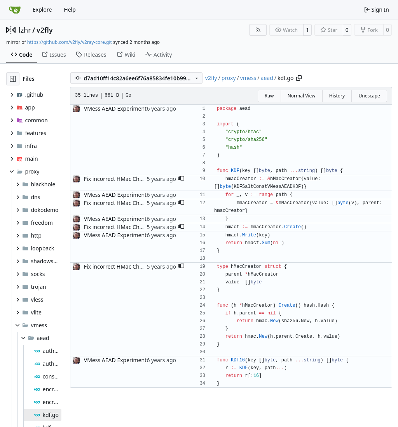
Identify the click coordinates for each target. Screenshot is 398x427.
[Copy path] (299, 78)
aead (267, 78)
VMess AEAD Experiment (115, 108)
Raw (269, 95)
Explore (42, 9)
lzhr (25, 30)
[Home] (15, 10)
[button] (181, 179)
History (337, 95)
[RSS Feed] (258, 30)
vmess (248, 78)
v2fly (45, 30)
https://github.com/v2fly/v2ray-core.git (69, 42)
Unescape (369, 95)
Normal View (302, 95)
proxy (229, 78)
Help (70, 9)
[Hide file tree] (12, 78)
